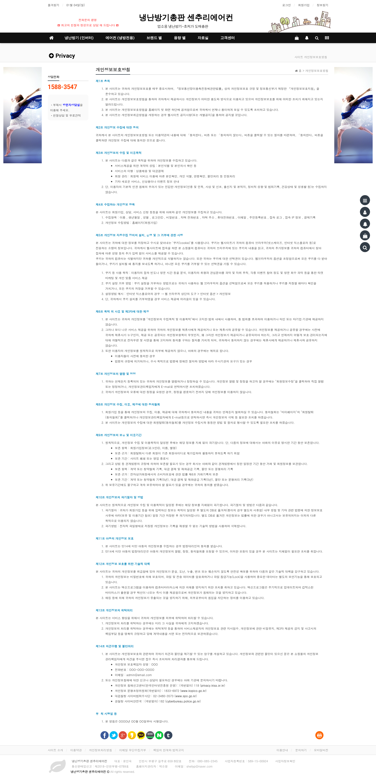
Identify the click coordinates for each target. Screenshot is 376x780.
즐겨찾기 (53, 5)
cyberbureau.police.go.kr (183, 701)
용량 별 (180, 38)
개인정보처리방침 (100, 750)
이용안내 (282, 750)
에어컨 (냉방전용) (120, 38)
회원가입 (304, 5)
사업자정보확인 (285, 761)
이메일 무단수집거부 (132, 750)
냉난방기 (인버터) (79, 38)
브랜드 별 (154, 38)
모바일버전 (321, 750)
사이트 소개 (55, 750)
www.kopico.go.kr (193, 691)
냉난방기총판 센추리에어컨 (187, 17)
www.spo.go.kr (186, 696)
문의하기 (301, 750)
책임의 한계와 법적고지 (168, 750)
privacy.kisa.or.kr (212, 685)
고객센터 (227, 38)
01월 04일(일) (75, 5)
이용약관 (76, 750)
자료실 (203, 38)
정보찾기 (322, 5)
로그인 (286, 5)
